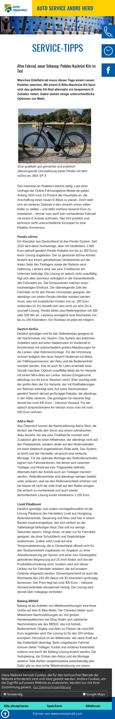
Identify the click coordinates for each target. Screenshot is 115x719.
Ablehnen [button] (92, 706)
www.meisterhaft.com (66, 714)
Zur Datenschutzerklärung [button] (52, 687)
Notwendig (13, 694)
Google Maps (94, 694)
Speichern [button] (54, 706)
